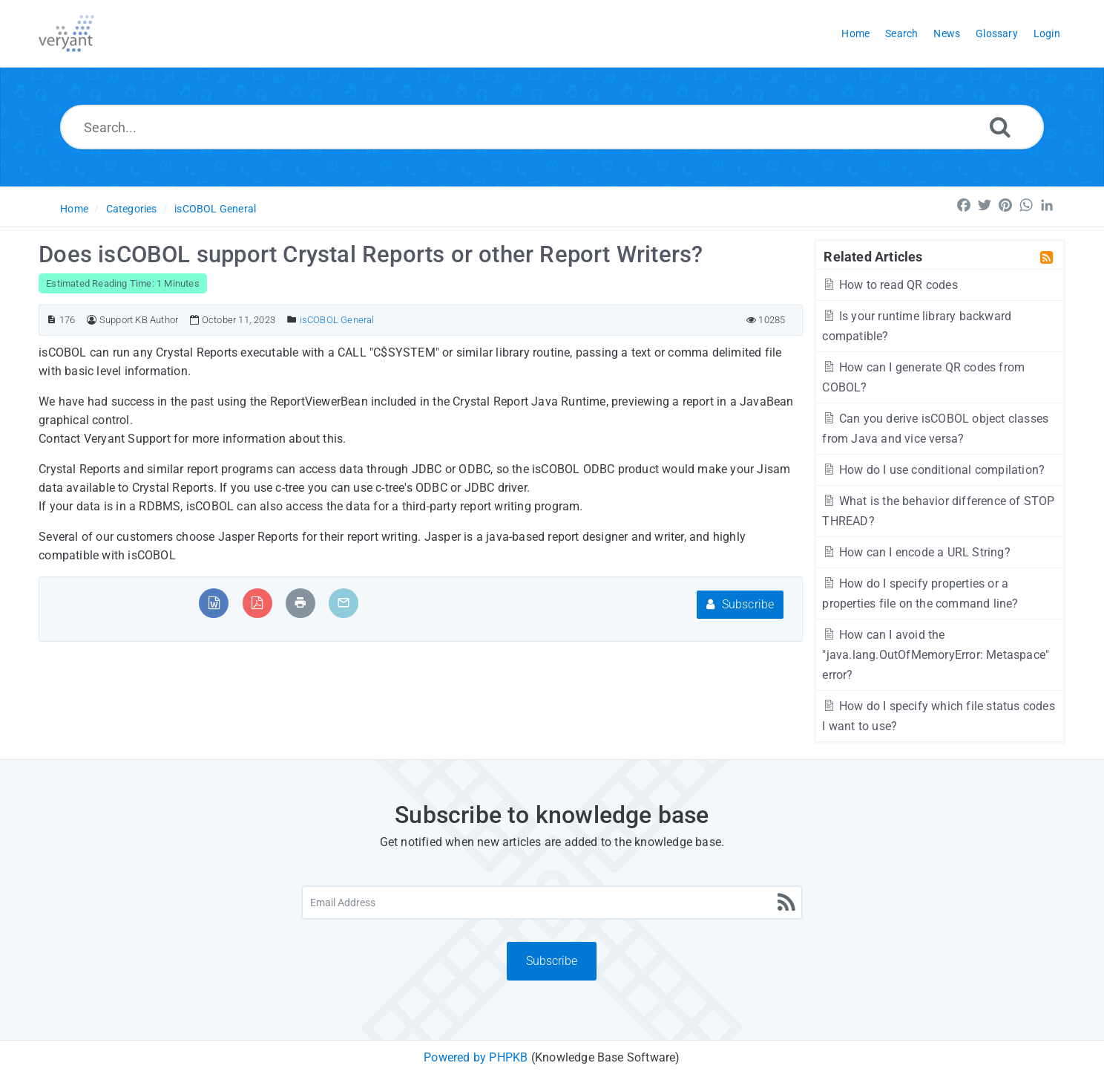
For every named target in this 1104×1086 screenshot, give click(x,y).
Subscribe (740, 604)
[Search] (1000, 126)
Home (74, 209)
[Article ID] (51, 320)
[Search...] (552, 127)
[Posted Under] (292, 320)
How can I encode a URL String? (916, 552)
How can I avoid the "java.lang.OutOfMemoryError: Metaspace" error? (935, 655)
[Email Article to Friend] (343, 603)
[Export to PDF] (257, 603)
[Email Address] (552, 902)
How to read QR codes (889, 285)
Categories (131, 209)
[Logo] (66, 33)
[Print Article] (300, 603)
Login (1047, 33)
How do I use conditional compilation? (933, 470)
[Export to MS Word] (214, 603)
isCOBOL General (215, 209)
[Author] (91, 320)
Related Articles (873, 256)
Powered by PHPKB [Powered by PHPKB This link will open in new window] (476, 1057)
